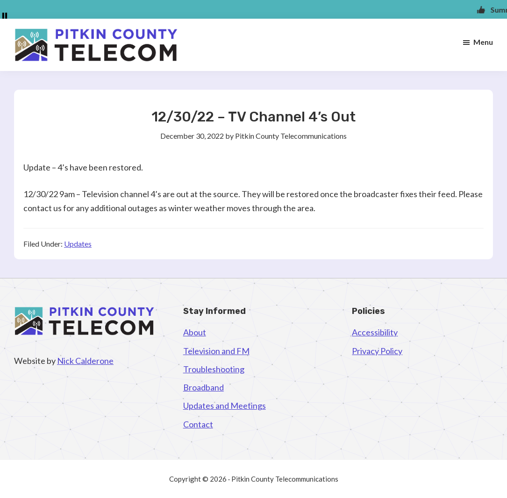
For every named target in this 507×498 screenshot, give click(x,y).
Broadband (203, 387)
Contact (198, 424)
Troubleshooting (213, 369)
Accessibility (375, 332)
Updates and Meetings (224, 405)
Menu (483, 41)
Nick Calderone (85, 361)
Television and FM (216, 351)
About (194, 332)
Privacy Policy (377, 351)
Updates (78, 243)
